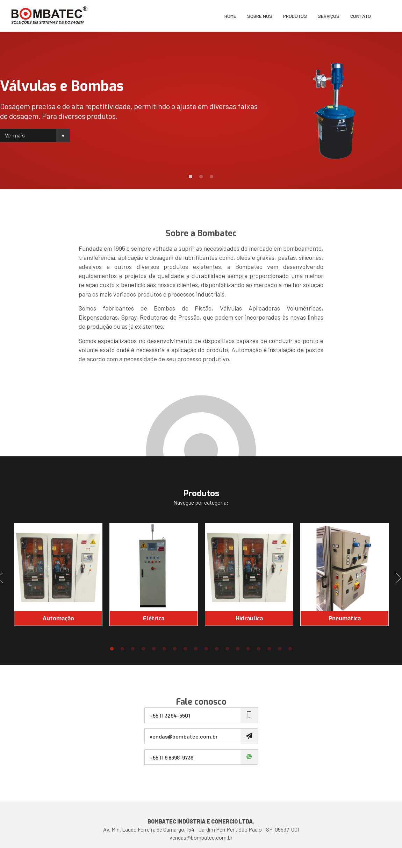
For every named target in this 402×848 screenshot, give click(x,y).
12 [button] (227, 649)
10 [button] (206, 649)
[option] (201, 110)
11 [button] (216, 649)
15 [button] (258, 649)
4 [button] (143, 649)
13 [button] (237, 649)
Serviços (328, 16)
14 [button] (248, 649)
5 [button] (153, 649)
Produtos (295, 16)
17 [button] (279, 649)
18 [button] (290, 649)
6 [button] (164, 649)
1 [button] (190, 176)
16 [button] (269, 649)
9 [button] (195, 649)
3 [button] (211, 176)
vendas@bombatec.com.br (201, 837)
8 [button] (185, 649)
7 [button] (174, 649)
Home (230, 16)
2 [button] (201, 176)
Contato (360, 16)
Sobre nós (259, 16)
